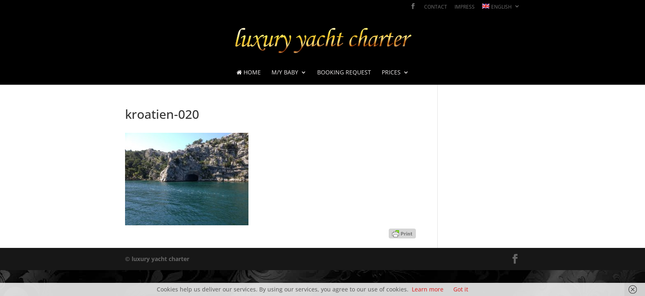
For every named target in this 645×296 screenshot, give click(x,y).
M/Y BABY (284, 72)
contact (435, 7)
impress (465, 7)
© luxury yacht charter (157, 259)
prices (391, 72)
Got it (460, 289)
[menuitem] (501, 8)
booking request (344, 72)
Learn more (427, 289)
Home (249, 72)
